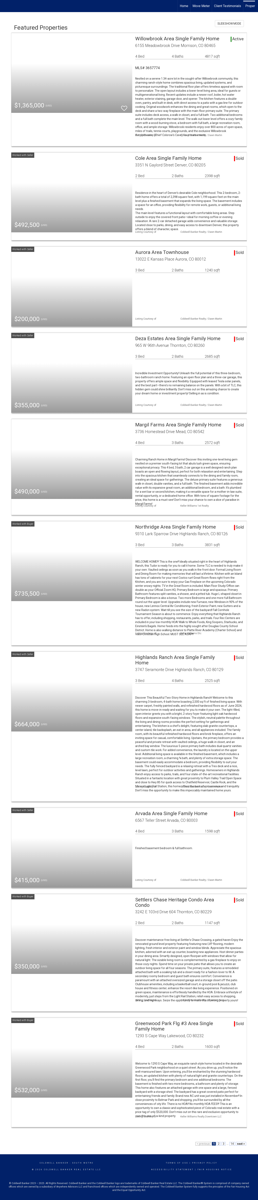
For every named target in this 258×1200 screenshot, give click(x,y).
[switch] (124, 106)
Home (184, 6)
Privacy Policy (204, 1163)
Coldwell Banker (54, 1163)
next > (241, 1143)
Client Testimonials (227, 6)
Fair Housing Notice (215, 1170)
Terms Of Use (177, 1163)
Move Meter (201, 6)
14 (232, 1143)
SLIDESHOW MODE (229, 23)
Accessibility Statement (172, 1170)
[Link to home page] (5, 6)
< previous (203, 1143)
